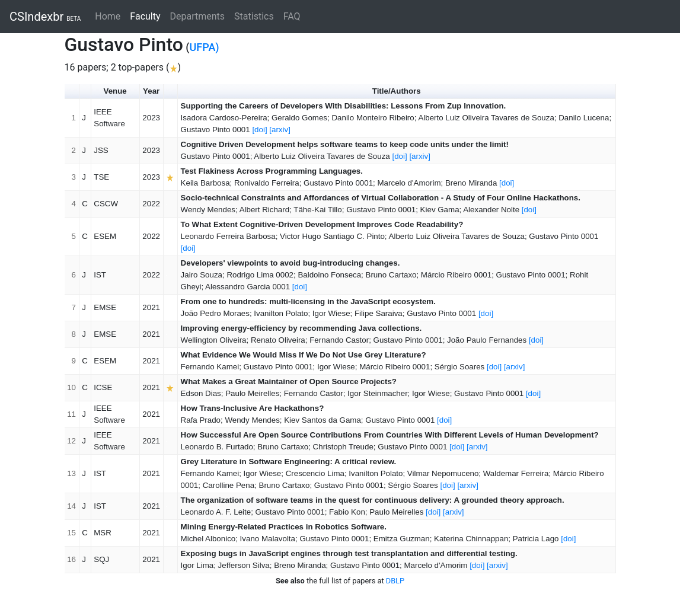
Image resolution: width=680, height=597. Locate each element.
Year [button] (151, 91)
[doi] (259, 129)
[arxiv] (279, 129)
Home (107, 16)
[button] (85, 91)
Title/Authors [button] (396, 91)
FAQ (292, 16)
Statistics (254, 16)
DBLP (395, 580)
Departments (197, 16)
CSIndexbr (45, 16)
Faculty (147, 15)
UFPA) (204, 47)
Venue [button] (115, 91)
